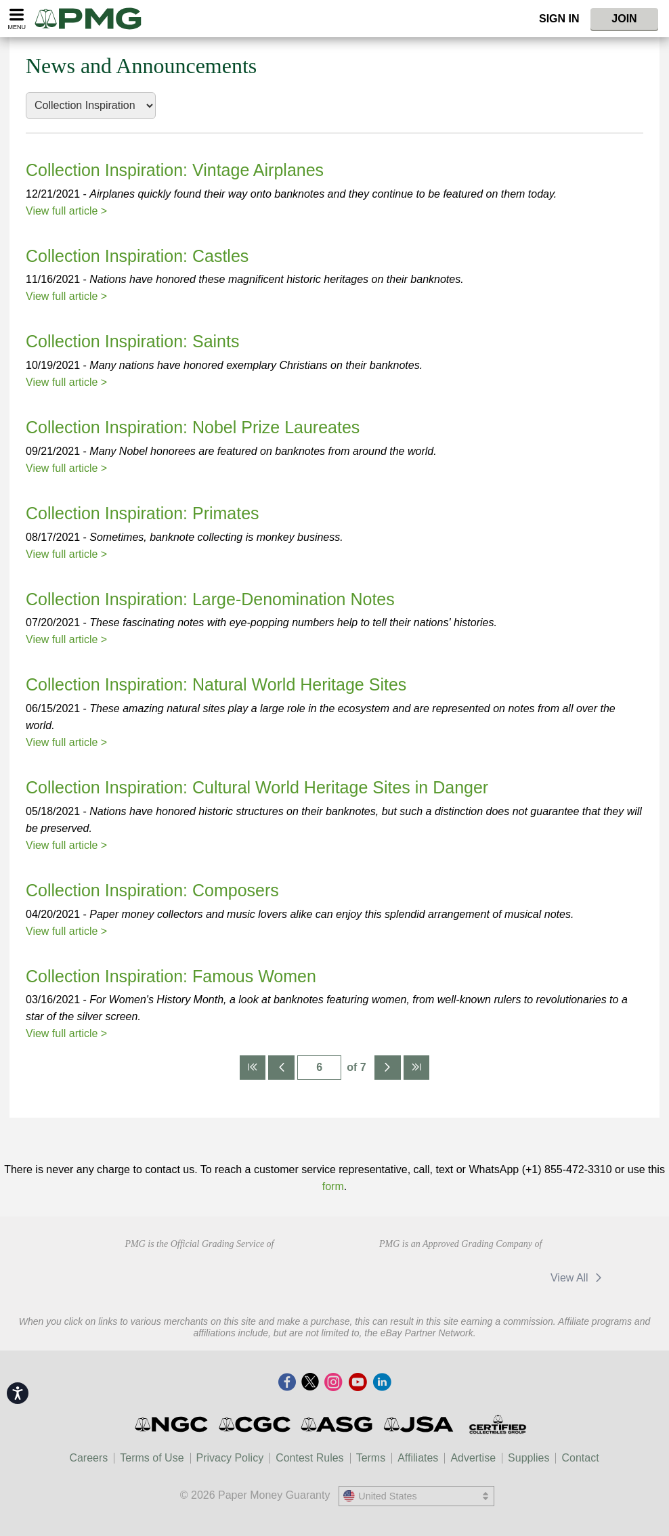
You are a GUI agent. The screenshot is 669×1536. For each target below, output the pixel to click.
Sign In (559, 18)
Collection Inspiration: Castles (137, 255)
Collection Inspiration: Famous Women (171, 976)
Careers (88, 1458)
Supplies (528, 1458)
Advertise (473, 1458)
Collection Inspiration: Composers (152, 890)
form (333, 1186)
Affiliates (417, 1458)
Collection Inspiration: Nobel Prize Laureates (193, 427)
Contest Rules (310, 1458)
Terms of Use (152, 1458)
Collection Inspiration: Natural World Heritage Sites (216, 684)
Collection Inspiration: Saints (132, 341)
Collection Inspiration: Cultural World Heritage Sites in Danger (257, 787)
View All (579, 1277)
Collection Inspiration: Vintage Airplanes (175, 169)
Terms (371, 1458)
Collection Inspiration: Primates (142, 513)
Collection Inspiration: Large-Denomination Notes (210, 599)
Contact (580, 1458)
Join (623, 18)
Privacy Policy (230, 1458)
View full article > (66, 211)
